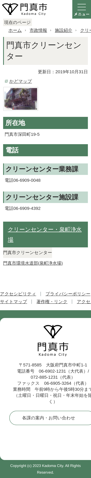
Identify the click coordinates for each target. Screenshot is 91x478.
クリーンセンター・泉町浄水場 (45, 234)
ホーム (15, 30)
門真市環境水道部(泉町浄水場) (33, 263)
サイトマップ (13, 301)
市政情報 (38, 30)
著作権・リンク (51, 301)
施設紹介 (63, 30)
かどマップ (20, 81)
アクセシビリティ (18, 293)
